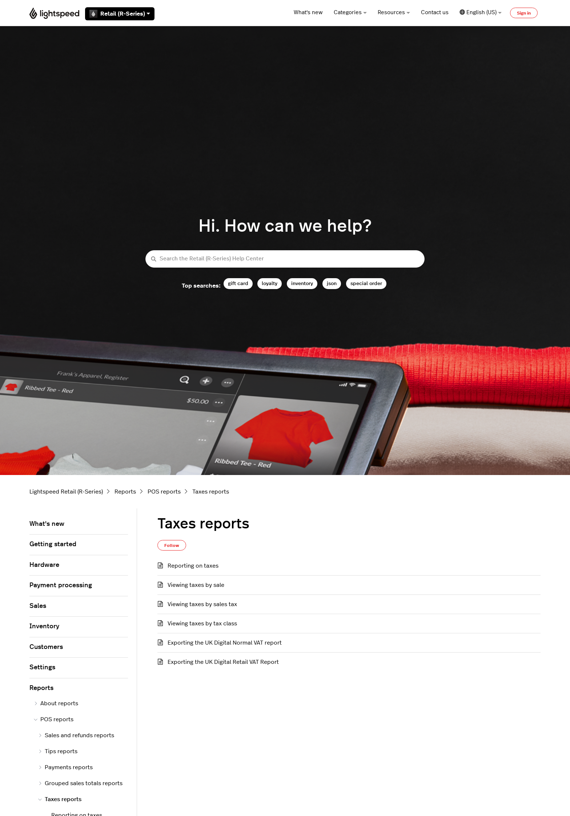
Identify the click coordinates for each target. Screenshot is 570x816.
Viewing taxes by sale (196, 585)
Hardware (44, 565)
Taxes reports (210, 492)
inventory (302, 283)
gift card (238, 283)
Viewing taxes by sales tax (202, 604)
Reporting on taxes (193, 566)
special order (366, 283)
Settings (42, 667)
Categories (350, 12)
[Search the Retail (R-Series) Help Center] (285, 259)
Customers (46, 647)
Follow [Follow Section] (171, 545)
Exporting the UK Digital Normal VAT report (225, 643)
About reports (56, 703)
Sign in (524, 13)
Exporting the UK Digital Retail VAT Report (223, 662)
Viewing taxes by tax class (202, 623)
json (332, 283)
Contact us (435, 12)
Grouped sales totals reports (80, 783)
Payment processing (60, 585)
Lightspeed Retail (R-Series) (66, 492)
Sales (37, 606)
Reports (125, 492)
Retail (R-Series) (119, 14)
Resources (394, 12)
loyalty (269, 283)
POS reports (164, 492)
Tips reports (57, 751)
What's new (308, 12)
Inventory (44, 626)
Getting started (52, 544)
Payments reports (65, 767)
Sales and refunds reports (76, 735)
